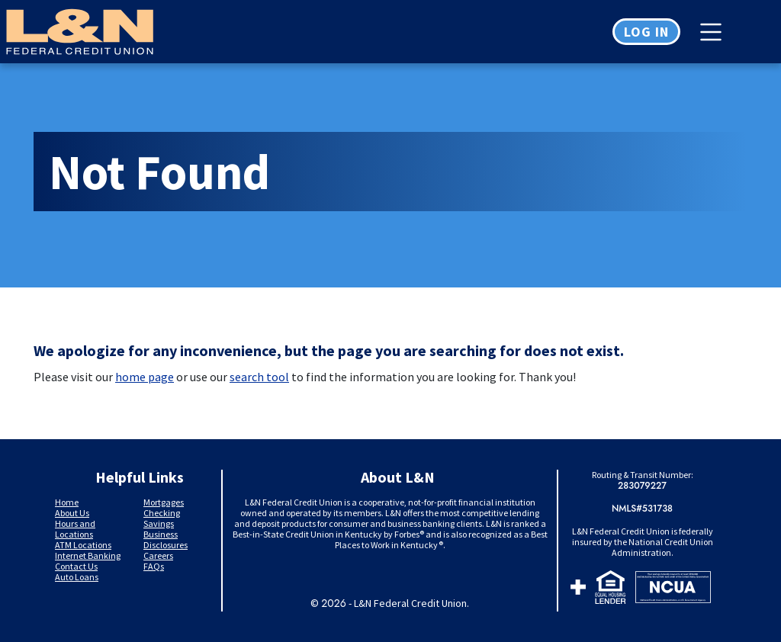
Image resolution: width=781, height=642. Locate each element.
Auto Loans (76, 577)
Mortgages (163, 502)
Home (67, 502)
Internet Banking (88, 555)
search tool (259, 376)
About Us (72, 512)
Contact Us (76, 566)
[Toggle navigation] (715, 32)
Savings (158, 523)
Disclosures (165, 545)
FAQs (153, 566)
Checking (161, 512)
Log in (646, 31)
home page (144, 376)
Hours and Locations (75, 529)
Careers (158, 555)
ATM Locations (83, 545)
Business (160, 534)
